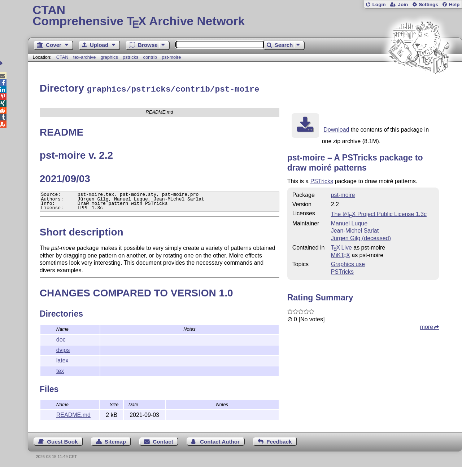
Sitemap (115, 440)
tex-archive (84, 57)
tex (60, 370)
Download (336, 128)
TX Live (341, 246)
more (426, 326)
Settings (428, 4)
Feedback (279, 440)
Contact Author (220, 440)
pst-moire (171, 57)
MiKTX (340, 254)
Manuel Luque (349, 222)
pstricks (130, 57)
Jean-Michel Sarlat (355, 229)
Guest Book (62, 440)
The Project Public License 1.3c (379, 213)
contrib (150, 57)
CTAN (62, 57)
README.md (73, 414)
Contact (163, 440)
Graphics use (348, 263)
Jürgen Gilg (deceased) (361, 237)
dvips (63, 349)
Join (403, 4)
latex (62, 359)
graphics (109, 57)
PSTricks (321, 180)
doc (61, 338)
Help (454, 4)
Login (378, 4)
